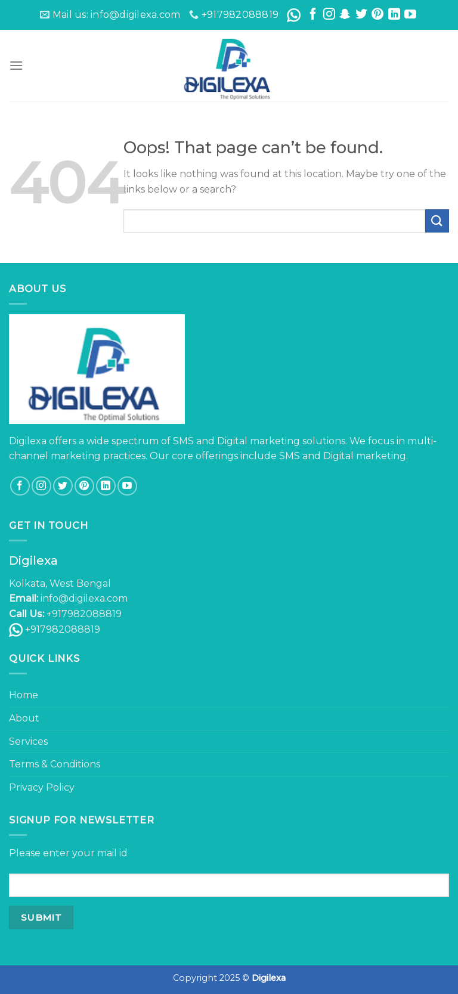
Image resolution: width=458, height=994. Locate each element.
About (24, 718)
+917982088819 (62, 629)
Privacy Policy (42, 787)
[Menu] (16, 65)
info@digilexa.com (84, 598)
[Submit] (437, 221)
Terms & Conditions (54, 764)
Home (23, 695)
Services (28, 741)
